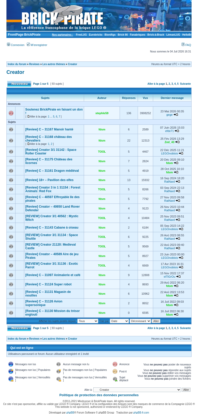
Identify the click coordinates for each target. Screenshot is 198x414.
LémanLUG (173, 34)
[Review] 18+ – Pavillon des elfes (49, 180)
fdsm (101, 129)
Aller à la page (156, 83)
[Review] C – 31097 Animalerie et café (52, 275)
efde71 (169, 130)
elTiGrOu (169, 276)
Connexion (15, 44)
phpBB (70, 412)
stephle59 (102, 113)
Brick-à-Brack (155, 34)
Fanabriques (137, 34)
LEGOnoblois (169, 153)
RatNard (169, 181)
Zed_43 (170, 142)
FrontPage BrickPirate (23, 34)
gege (169, 114)
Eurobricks (95, 34)
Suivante (185, 83)
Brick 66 (123, 34)
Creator (72, 64)
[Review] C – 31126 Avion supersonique (43, 303)
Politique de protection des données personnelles (99, 395)
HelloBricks (189, 34)
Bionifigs (110, 34)
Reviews (34, 64)
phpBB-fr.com (141, 412)
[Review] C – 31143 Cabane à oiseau (51, 227)
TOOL (102, 151)
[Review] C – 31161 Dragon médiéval (52, 171)
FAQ (186, 44)
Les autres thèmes (54, 64)
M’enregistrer (37, 44)
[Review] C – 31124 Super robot (48, 284)
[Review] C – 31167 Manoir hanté (49, 129)
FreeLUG (81, 34)
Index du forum (17, 64)
